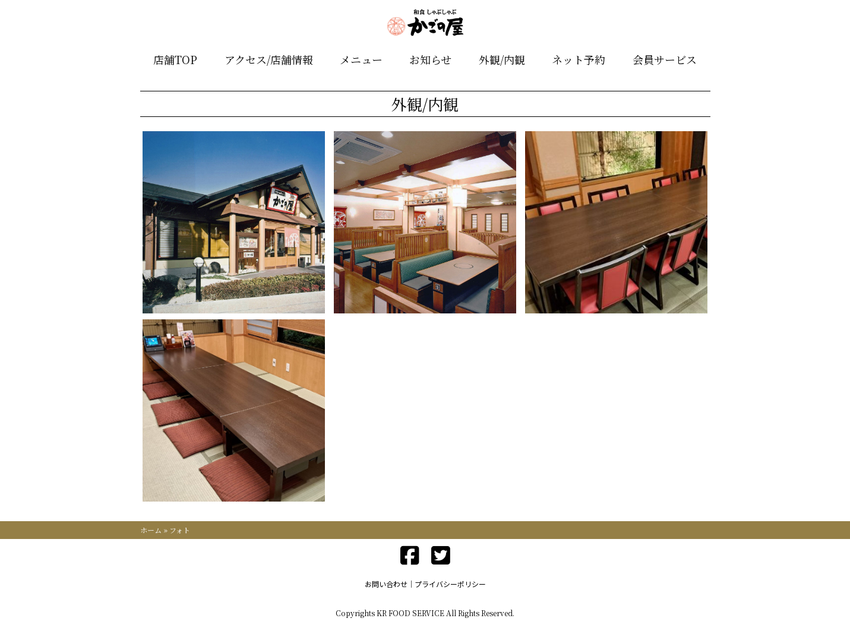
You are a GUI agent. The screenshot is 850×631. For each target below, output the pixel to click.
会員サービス (665, 59)
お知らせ (430, 59)
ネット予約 (578, 59)
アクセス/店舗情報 (269, 59)
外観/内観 (502, 59)
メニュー (361, 59)
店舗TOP (175, 59)
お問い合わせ (386, 584)
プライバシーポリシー (450, 584)
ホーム (151, 530)
